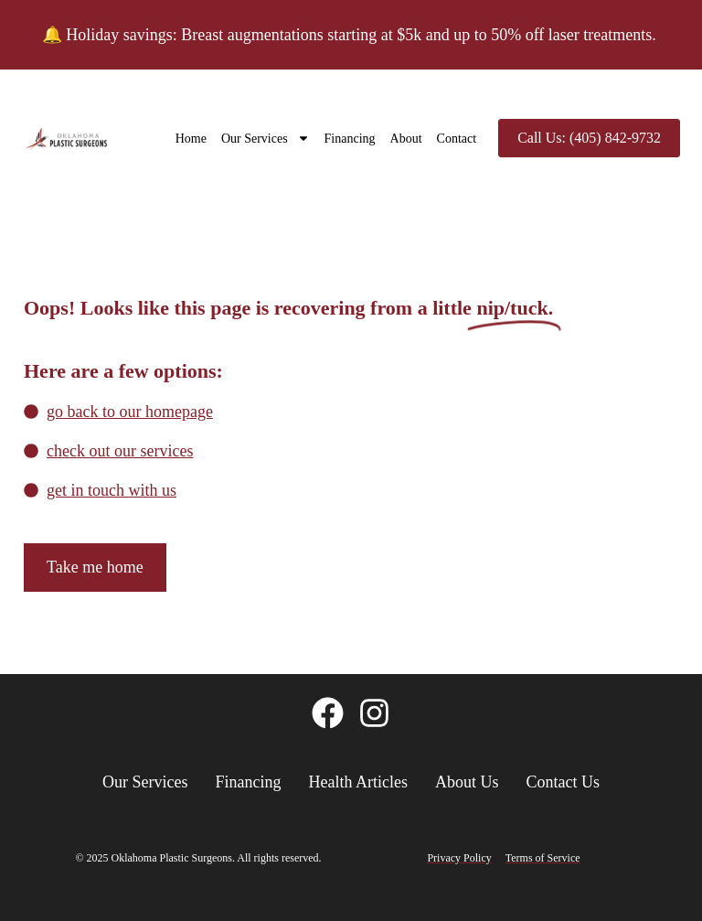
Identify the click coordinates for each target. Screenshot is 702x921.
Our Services (265, 138)
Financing (350, 138)
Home (191, 138)
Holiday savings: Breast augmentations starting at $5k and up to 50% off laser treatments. (363, 35)
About (406, 138)
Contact (457, 138)
